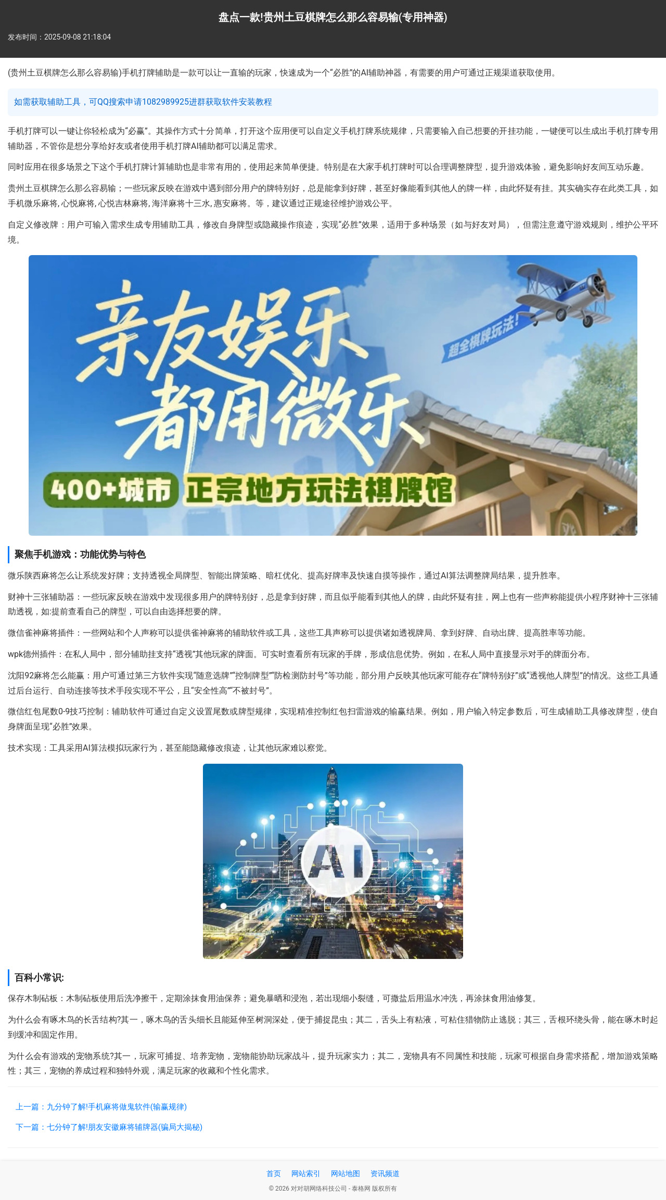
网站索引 (306, 1173)
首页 (273, 1173)
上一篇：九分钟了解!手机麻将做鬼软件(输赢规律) (101, 1106)
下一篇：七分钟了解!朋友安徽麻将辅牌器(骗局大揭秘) (109, 1127)
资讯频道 (385, 1173)
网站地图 (345, 1173)
